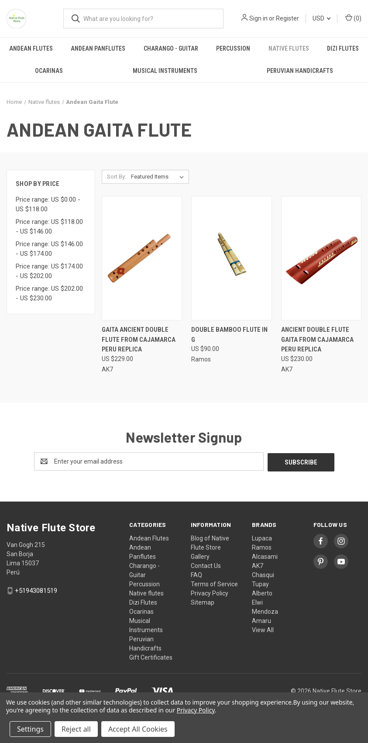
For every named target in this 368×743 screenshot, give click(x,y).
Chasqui (263, 574)
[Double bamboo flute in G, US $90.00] (231, 258)
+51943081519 (36, 590)
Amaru (261, 619)
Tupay (260, 583)
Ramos (262, 546)
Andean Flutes (31, 48)
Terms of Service (214, 583)
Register (287, 18)
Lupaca (262, 537)
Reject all (76, 729)
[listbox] (159, 176)
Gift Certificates (150, 656)
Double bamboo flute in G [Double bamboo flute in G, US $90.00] (229, 335)
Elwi (257, 601)
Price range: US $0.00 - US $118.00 (48, 204)
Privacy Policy (209, 592)
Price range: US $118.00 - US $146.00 (49, 227)
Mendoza (265, 610)
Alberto (262, 592)
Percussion (233, 48)
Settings (30, 729)
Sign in (258, 18)
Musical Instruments (165, 70)
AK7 (257, 564)
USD (321, 18)
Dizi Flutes (343, 48)
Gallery (200, 555)
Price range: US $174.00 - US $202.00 (49, 271)
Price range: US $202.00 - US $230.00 (49, 294)
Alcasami (265, 555)
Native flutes (288, 48)
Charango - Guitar (171, 48)
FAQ (196, 574)
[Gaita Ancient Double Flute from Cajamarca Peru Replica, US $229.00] (141, 258)
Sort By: (116, 176)
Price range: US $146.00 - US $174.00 (49, 249)
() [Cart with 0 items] (353, 18)
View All (263, 629)
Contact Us (206, 564)
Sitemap (202, 601)
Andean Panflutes (98, 48)
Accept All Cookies (138, 729)
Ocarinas (49, 70)
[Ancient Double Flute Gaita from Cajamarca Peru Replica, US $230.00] (321, 258)
